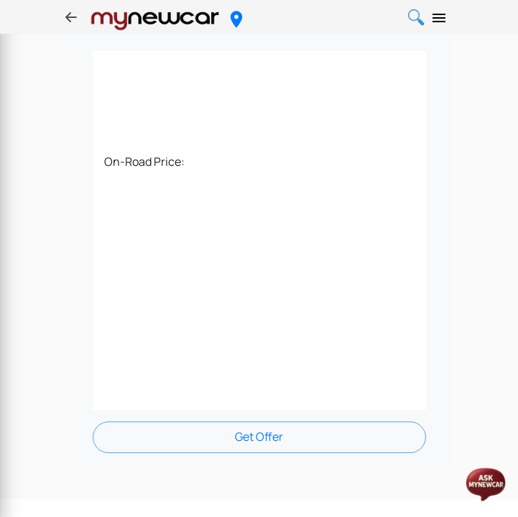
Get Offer (259, 436)
